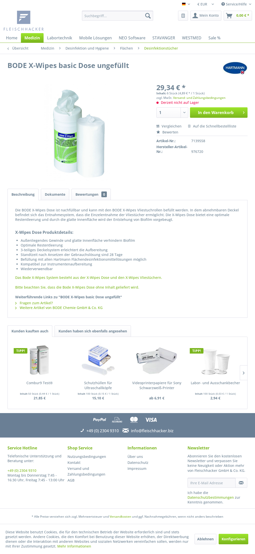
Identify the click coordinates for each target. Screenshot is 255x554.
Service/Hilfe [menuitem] (234, 4)
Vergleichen (169, 126)
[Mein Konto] (205, 16)
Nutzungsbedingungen (86, 456)
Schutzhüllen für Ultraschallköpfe (98, 385)
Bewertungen (91, 194)
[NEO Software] (132, 38)
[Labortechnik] (60, 38)
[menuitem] (117, 16)
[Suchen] (148, 16)
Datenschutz (138, 462)
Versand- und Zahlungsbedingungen (199, 98)
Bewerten (167, 132)
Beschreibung (23, 194)
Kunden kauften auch (29, 331)
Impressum (137, 468)
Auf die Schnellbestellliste (212, 126)
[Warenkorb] (238, 16)
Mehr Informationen (74, 546)
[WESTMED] (192, 38)
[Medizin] (32, 38)
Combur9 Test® (39, 382)
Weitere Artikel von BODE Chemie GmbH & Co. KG (59, 307)
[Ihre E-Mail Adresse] (212, 483)
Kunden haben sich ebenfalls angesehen (93, 331)
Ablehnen (205, 539)
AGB (70, 480)
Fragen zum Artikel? (34, 303)
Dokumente (55, 194)
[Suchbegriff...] (117, 16)
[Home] (11, 38)
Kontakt (73, 462)
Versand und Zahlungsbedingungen (86, 471)
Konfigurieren (233, 539)
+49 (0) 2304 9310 (21, 470)
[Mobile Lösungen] (95, 38)
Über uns (135, 456)
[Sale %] (214, 38)
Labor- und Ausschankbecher (215, 382)
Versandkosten (120, 516)
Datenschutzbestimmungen (211, 497)
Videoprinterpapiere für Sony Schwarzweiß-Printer (156, 385)
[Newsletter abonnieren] (241, 483)
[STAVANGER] (164, 38)
